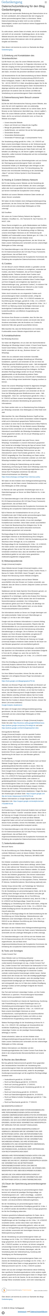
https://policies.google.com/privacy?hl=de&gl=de (18, 725)
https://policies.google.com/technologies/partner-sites (20, 728)
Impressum (22, 1312)
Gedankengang (7, 50)
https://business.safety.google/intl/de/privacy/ (28, 723)
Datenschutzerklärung (38, 1312)
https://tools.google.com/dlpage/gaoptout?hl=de (18, 681)
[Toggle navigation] (45, 2)
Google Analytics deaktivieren (12, 705)
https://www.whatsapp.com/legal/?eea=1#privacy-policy (21, 477)
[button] (3, 1313)
